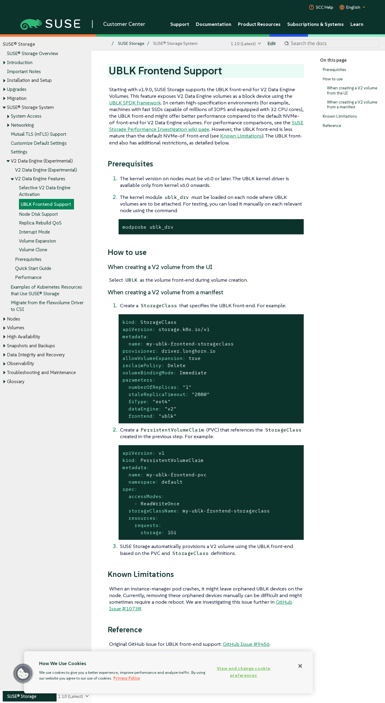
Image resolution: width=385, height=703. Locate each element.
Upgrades (16, 89)
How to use (333, 79)
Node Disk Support (38, 214)
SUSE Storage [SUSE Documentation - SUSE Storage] (131, 43)
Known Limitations (340, 116)
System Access (26, 116)
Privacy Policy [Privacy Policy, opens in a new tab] (126, 678)
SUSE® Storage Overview (32, 54)
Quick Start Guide (33, 268)
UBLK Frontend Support (46, 204)
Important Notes (24, 71)
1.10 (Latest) (243, 43)
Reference (332, 125)
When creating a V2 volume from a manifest (352, 105)
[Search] (334, 43)
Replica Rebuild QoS (40, 223)
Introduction (19, 62)
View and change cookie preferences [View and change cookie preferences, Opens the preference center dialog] (243, 672)
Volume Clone (33, 250)
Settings (19, 152)
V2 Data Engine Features (40, 179)
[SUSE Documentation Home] (102, 43)
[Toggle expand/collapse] (4, 63)
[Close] (300, 666)
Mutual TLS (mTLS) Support (38, 134)
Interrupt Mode (34, 232)
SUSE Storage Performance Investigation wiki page (206, 125)
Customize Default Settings (39, 143)
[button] (23, 673)
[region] (168, 672)
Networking (22, 125)
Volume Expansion (37, 241)
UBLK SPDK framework (135, 102)
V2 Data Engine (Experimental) (46, 170)
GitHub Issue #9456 (246, 644)
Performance (28, 277)
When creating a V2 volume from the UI (352, 91)
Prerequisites (28, 259)
